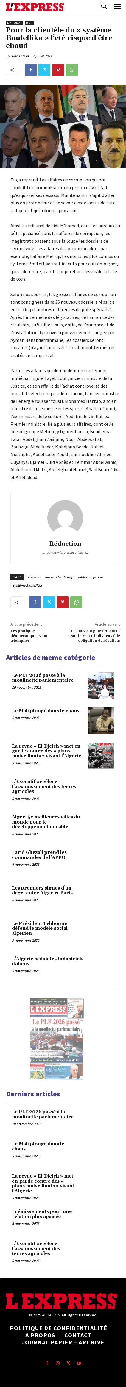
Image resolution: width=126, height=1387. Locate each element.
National (14, 23)
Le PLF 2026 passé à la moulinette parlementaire (43, 678)
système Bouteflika (27, 585)
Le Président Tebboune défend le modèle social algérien (40, 928)
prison (98, 577)
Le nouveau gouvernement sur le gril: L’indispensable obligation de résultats (95, 636)
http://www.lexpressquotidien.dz (65, 552)
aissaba (33, 577)
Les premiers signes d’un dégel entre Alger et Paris (42, 890)
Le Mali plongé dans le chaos (45, 711)
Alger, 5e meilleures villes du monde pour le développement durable (46, 822)
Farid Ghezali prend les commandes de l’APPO (39, 855)
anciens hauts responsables (66, 577)
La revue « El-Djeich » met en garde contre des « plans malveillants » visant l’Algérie (46, 751)
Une (29, 23)
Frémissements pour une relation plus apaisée (42, 1214)
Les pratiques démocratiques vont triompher (29, 636)
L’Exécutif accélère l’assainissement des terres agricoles (44, 786)
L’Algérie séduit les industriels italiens (47, 961)
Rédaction (20, 56)
